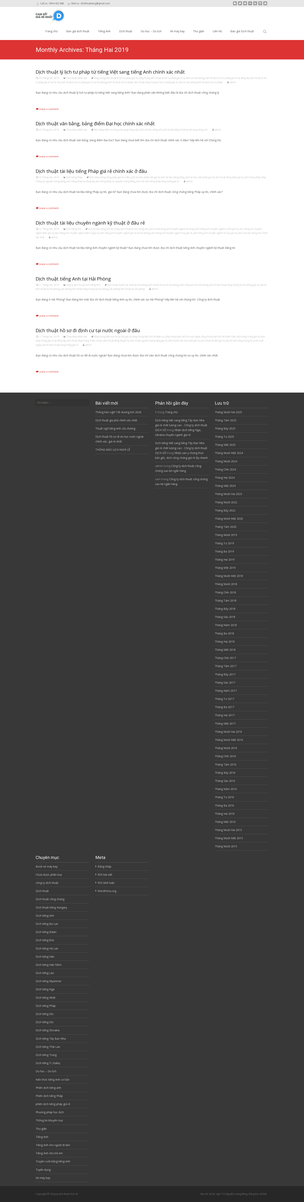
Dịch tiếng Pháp (74, 177)
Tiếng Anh (104, 31)
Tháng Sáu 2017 (225, 682)
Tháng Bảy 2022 (225, 510)
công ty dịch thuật (75, 285)
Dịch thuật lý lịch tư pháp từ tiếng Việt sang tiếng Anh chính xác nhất (110, 72)
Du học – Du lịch (151, 31)
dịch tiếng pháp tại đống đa (80, 181)
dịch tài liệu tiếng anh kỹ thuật (103, 229)
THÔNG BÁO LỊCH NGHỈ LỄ (112, 449)
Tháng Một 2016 (225, 822)
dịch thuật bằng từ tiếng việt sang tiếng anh (185, 129)
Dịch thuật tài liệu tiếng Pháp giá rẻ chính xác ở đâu (91, 171)
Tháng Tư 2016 (224, 797)
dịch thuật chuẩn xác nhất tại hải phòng (127, 285)
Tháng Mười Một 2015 (229, 838)
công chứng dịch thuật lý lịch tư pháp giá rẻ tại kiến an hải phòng (171, 78)
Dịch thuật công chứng (50, 899)
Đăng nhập (104, 866)
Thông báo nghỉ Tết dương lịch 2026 (118, 412)
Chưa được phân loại (76, 78)
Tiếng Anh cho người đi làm (53, 1145)
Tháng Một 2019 (225, 568)
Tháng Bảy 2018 (225, 609)
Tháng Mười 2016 (226, 748)
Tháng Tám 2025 (225, 420)
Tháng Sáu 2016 (225, 781)
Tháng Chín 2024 (225, 469)
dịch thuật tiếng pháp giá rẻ (229, 177)
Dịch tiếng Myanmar (48, 981)
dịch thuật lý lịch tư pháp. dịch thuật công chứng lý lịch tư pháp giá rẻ (143, 82)
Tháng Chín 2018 (225, 592)
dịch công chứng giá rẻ (248, 336)
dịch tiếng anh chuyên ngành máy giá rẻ (171, 233)
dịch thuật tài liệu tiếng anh (134, 229)
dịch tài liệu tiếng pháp (172, 177)
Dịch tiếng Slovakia (48, 1030)
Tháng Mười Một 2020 (229, 518)
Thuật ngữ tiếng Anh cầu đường (115, 428)
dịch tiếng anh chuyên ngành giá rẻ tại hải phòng (125, 233)
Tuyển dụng (43, 1170)
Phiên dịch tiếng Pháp (49, 1096)
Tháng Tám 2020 (225, 527)
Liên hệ (217, 31)
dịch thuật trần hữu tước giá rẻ (184, 340)
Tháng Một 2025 (225, 445)
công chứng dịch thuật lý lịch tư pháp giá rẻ (116, 78)
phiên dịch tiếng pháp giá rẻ (53, 1104)
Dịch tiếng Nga (45, 989)
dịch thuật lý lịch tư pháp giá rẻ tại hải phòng (84, 82)
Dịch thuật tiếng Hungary (51, 907)
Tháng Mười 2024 (226, 461)
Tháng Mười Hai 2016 (228, 731)
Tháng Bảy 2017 (225, 674)
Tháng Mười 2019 (226, 535)
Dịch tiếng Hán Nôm (48, 965)
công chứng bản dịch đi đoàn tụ (148, 336)
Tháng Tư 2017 (224, 699)
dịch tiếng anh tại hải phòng (194, 285)
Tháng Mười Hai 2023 (228, 494)
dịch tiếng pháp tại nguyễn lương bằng (115, 181)
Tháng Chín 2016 (225, 756)
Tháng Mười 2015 (226, 846)
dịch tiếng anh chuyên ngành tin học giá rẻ (215, 233)
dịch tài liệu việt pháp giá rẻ (200, 177)
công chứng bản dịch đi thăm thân (218, 336)
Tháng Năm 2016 (226, 789)
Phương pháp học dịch (50, 1112)
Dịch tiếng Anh (73, 229)
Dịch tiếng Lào (45, 973)
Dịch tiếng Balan (46, 932)
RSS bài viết (105, 874)
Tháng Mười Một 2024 (229, 453)
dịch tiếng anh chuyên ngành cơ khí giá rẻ (216, 229)
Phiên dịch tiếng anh (48, 1088)
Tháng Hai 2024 (225, 477)
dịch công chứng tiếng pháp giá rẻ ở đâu (109, 177)
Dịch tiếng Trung (46, 1055)
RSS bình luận (106, 883)
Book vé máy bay (47, 866)
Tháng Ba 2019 (224, 551)
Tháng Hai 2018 (225, 641)
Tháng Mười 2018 (226, 584)
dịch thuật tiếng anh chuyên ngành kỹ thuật (172, 229)
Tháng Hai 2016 (225, 813)
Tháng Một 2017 (225, 723)
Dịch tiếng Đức (45, 940)
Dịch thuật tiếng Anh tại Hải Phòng (73, 278)
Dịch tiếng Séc (45, 1014)
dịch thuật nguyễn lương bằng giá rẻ (148, 340)
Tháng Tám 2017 (225, 666)
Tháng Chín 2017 (225, 658)
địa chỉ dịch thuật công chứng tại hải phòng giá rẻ (234, 285)
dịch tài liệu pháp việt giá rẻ (145, 177)
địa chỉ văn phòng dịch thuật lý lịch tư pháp (201, 82)
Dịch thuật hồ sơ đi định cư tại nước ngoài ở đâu (88, 330)
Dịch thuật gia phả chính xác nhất (116, 420)
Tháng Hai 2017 (225, 715)
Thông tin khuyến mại (49, 1120)
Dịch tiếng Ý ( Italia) (48, 1063)
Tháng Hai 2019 (225, 559)
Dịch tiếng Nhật (45, 997)
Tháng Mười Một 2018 (229, 576)
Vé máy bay (177, 31)
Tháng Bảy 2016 (225, 772)
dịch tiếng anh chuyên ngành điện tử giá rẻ (77, 233)
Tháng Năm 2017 (226, 690)
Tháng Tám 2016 (225, 764)
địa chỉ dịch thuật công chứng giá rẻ (60, 345)
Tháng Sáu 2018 (225, 617)
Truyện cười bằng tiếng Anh (53, 1161)
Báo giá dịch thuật (77, 31)
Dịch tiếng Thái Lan (48, 1047)
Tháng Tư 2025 (224, 436)
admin (233, 82)
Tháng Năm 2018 (226, 625)
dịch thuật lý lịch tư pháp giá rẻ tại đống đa (227, 78)
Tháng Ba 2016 (224, 805)
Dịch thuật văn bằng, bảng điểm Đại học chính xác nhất (95, 123)
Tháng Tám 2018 (225, 600)
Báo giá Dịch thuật (242, 31)
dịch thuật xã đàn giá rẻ (213, 340)
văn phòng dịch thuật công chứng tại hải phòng (84, 289)
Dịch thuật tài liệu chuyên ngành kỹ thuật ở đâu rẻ (90, 222)
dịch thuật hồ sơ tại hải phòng (164, 285)
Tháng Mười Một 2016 (229, 740)
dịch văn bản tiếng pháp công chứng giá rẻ (157, 181)
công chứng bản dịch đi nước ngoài (182, 336)
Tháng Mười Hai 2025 (228, 412)
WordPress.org (107, 891)
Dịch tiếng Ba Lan (47, 924)
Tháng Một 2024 (225, 486)
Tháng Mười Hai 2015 (228, 830)
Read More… (44, 100)
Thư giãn (198, 31)
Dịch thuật (125, 31)
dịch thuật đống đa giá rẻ (116, 340)
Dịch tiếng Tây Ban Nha (51, 1038)
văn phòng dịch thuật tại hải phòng (127, 289)
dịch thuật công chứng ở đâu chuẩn (84, 340)
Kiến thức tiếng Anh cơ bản (52, 1079)
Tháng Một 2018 (225, 650)
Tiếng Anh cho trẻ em (49, 1153)
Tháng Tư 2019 (224, 543)
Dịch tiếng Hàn (45, 956)
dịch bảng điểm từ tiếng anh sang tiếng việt (116, 129)
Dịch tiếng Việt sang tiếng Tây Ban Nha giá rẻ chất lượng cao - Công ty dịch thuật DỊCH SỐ (181, 425)
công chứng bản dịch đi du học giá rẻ (112, 336)
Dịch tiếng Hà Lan (47, 948)
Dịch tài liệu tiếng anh (151, 129)
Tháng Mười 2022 (226, 502)
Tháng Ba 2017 (224, 707)
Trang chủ (51, 31)
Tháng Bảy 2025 (225, 428)
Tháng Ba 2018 (224, 633)
